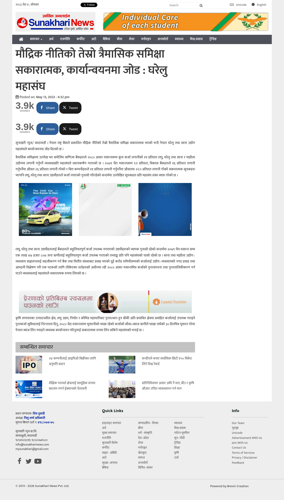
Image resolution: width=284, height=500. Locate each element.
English (259, 4)
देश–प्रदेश (143, 437)
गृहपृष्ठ (235, 427)
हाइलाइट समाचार (111, 423)
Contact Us (239, 447)
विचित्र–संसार (145, 467)
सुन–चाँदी (179, 437)
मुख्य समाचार (109, 432)
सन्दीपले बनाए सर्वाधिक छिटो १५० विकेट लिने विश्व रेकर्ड (167, 361)
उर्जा (176, 457)
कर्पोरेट (81, 39)
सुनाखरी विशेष (110, 442)
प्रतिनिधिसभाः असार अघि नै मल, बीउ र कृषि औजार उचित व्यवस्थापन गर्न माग (168, 386)
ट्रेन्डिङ (213, 39)
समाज (141, 457)
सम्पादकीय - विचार (148, 423)
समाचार (36, 39)
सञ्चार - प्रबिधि (109, 452)
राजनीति (65, 39)
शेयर (131, 39)
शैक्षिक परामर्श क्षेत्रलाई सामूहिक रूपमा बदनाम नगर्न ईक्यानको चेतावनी (72, 386)
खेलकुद (142, 452)
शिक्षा (177, 447)
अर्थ (51, 39)
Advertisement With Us (247, 437)
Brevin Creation (237, 486)
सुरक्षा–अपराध (109, 462)
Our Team (238, 423)
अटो (93, 39)
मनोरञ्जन (146, 39)
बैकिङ (106, 39)
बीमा (119, 39)
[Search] (185, 5)
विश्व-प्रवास (196, 39)
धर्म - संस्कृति (145, 432)
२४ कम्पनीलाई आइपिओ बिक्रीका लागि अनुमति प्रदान (72, 361)
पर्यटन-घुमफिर (181, 432)
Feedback (238, 462)
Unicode (238, 4)
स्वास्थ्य (179, 39)
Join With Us (240, 442)
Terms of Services (243, 452)
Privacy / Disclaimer (244, 457)
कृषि (176, 452)
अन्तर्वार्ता (163, 39)
